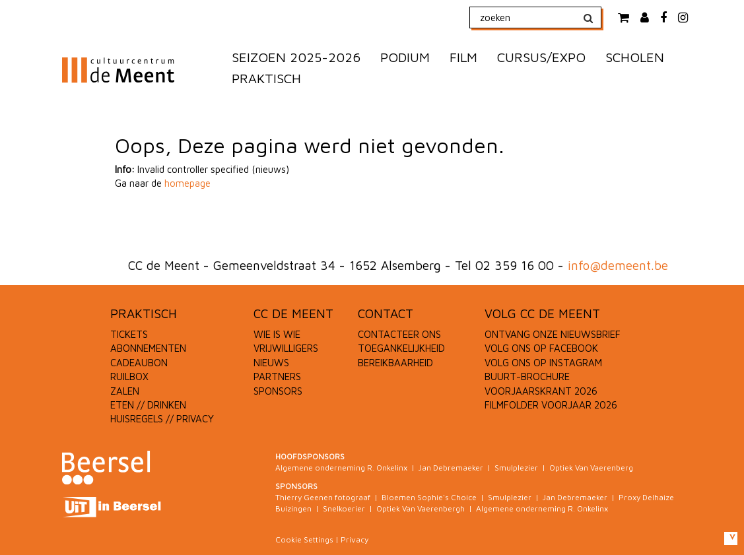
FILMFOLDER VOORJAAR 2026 (551, 404)
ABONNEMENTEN (148, 348)
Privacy (354, 539)
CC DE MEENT (293, 313)
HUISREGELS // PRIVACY (162, 418)
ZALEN (124, 391)
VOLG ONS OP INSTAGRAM (543, 362)
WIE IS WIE (277, 334)
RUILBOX (129, 376)
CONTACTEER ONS (399, 334)
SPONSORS (278, 391)
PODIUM (405, 57)
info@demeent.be (618, 265)
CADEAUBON (139, 362)
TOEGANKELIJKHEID (401, 348)
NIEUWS (271, 362)
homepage (187, 183)
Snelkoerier (344, 508)
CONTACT (385, 313)
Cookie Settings (304, 539)
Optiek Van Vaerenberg (591, 468)
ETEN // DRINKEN (148, 404)
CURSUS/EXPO (541, 57)
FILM (463, 57)
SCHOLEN (634, 57)
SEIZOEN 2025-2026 (296, 57)
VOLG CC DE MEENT (542, 313)
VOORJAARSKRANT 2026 (541, 391)
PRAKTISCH (266, 78)
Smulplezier (516, 468)
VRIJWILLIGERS (286, 348)
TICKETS (129, 334)
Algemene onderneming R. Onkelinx (341, 468)
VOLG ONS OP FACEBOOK (541, 348)
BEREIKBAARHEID (395, 362)
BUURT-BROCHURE (527, 376)
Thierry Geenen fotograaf (322, 497)
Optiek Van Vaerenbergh (420, 508)
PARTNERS (277, 376)
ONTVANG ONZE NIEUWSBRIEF (553, 334)
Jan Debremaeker (451, 468)
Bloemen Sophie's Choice (429, 497)
